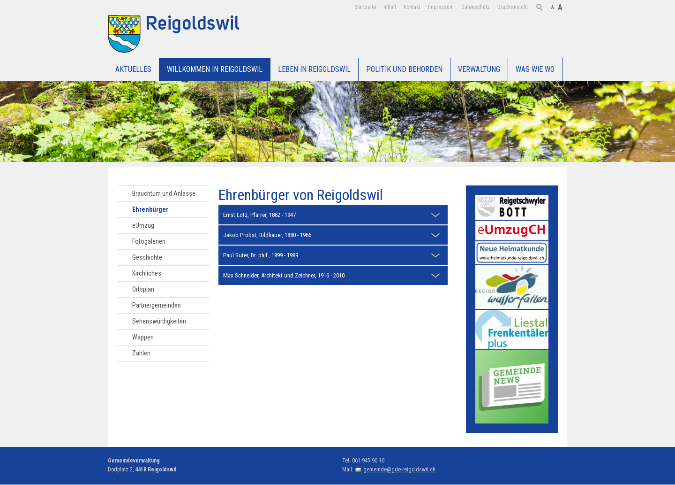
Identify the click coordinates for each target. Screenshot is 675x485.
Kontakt (412, 7)
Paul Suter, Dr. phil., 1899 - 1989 (260, 255)
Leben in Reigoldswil (314, 69)
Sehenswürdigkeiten (159, 321)
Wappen (143, 337)
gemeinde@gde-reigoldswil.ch (399, 469)
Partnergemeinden (156, 305)
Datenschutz (475, 7)
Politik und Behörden (404, 69)
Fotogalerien (148, 241)
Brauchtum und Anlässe (163, 193)
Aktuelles (133, 69)
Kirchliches (146, 273)
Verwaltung (479, 69)
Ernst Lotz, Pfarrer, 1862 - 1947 (259, 214)
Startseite (365, 7)
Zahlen (141, 353)
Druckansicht (512, 7)
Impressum (441, 7)
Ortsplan (143, 289)
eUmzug (143, 225)
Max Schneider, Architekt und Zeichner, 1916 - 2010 (284, 275)
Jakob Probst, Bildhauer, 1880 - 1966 (267, 235)
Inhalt (389, 7)
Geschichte (147, 257)
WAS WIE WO (535, 69)
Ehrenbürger (150, 209)
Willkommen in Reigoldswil (214, 69)
